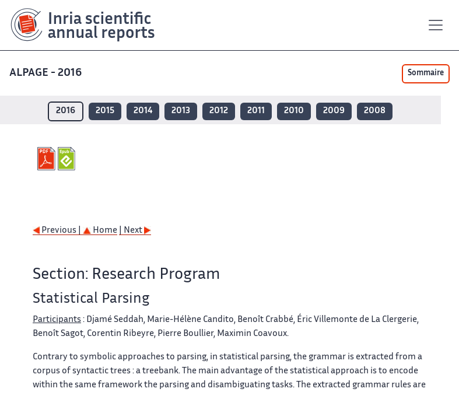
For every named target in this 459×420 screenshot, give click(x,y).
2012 (218, 111)
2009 (334, 111)
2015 (105, 111)
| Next (135, 231)
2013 (180, 111)
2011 (256, 111)
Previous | (58, 231)
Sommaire (426, 73)
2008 (375, 111)
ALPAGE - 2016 (46, 73)
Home (100, 231)
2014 (143, 111)
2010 (294, 111)
